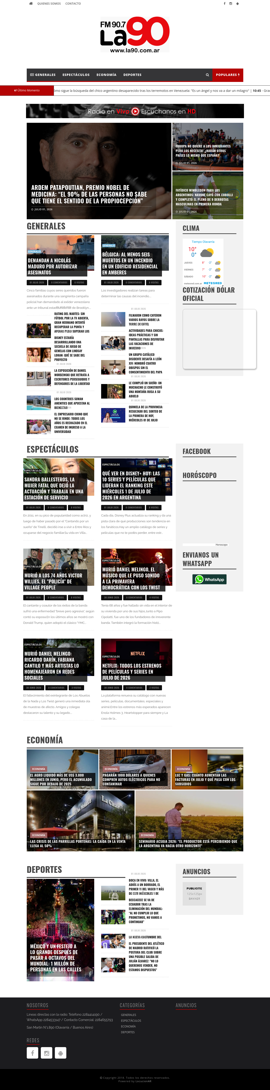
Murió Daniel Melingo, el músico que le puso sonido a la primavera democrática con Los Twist (131, 578)
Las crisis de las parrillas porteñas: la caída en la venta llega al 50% (78, 843)
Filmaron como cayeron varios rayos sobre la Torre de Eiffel (145, 319)
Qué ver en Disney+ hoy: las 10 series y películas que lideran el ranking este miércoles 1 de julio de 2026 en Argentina (131, 485)
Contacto (73, 4)
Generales (43, 74)
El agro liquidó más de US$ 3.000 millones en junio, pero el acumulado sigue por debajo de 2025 (61, 779)
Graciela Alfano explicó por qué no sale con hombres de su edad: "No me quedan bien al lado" (204, 151)
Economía (107, 74)
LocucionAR (143, 1081)
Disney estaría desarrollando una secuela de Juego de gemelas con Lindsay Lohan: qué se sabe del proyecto (69, 348)
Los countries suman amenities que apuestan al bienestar (72, 403)
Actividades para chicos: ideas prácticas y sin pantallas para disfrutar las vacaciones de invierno (146, 339)
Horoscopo (221, 544)
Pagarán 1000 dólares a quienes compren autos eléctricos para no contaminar (131, 779)
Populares (228, 74)
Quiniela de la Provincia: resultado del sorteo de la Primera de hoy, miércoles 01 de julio (146, 413)
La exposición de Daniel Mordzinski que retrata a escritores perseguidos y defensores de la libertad (72, 377)
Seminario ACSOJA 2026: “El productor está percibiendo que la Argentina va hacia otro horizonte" (188, 843)
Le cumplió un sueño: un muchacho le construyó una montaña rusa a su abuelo (145, 389)
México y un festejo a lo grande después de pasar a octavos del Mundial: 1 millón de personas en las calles (55, 958)
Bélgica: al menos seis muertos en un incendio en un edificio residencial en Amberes (130, 263)
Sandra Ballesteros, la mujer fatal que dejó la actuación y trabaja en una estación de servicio (53, 488)
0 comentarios (59, 282)
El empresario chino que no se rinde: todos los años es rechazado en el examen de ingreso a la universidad (71, 423)
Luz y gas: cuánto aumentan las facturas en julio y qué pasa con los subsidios (205, 779)
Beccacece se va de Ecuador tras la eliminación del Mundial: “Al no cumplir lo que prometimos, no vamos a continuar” (146, 911)
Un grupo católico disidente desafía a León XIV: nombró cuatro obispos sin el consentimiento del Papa (145, 363)
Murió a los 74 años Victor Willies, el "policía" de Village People (53, 581)
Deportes (132, 74)
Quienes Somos (49, 4)
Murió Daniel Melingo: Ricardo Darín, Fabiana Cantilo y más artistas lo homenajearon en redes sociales (51, 665)
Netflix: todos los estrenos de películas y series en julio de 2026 (131, 671)
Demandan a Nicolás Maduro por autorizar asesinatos (52, 266)
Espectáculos (76, 74)
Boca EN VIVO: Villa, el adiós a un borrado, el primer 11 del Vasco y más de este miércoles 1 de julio (146, 889)
